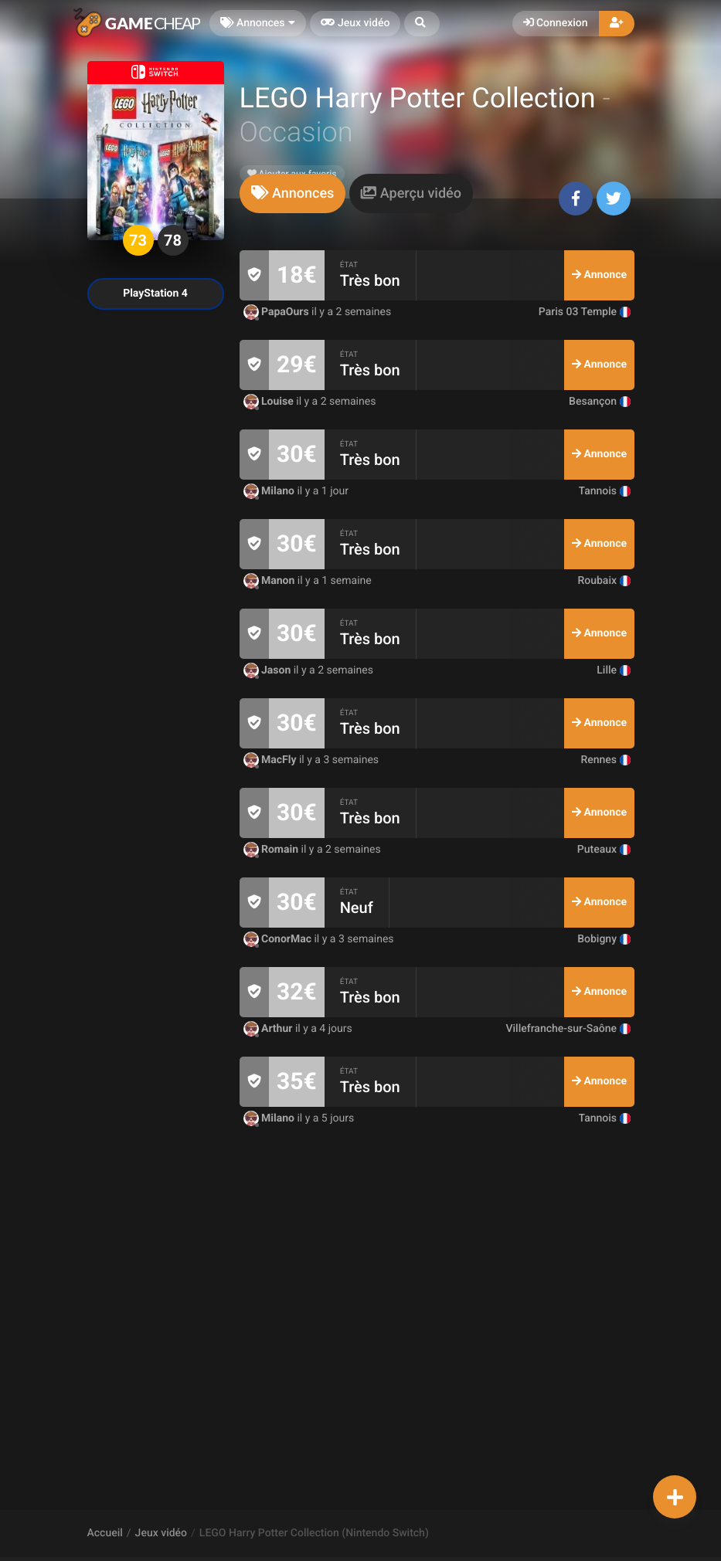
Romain (272, 849)
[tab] (293, 193)
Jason (268, 670)
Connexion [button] (555, 23)
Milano (270, 491)
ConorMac (279, 939)
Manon (270, 581)
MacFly (271, 760)
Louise (270, 401)
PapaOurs (277, 312)
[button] (422, 23)
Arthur (269, 1029)
